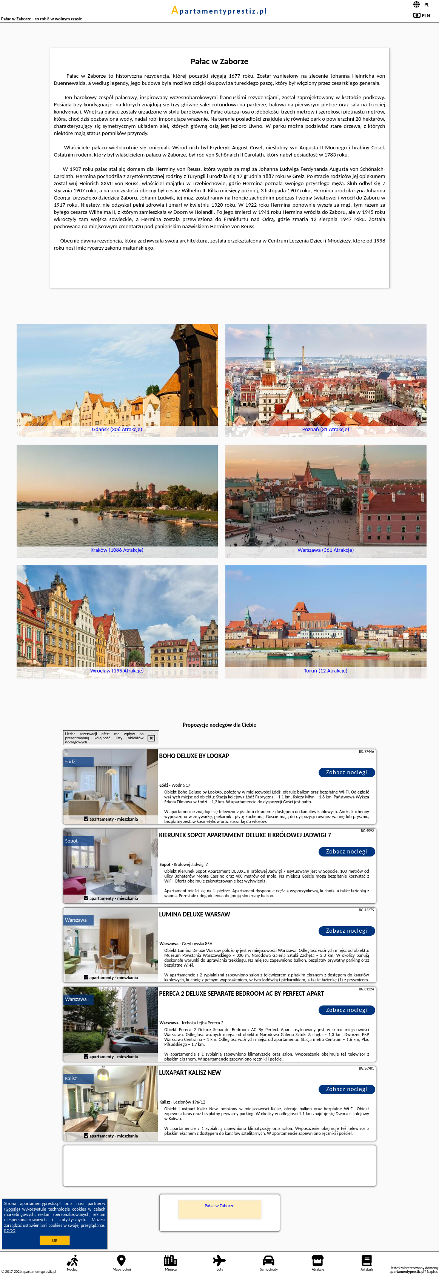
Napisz (432, 1271)
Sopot (71, 841)
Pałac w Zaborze (219, 1205)
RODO (9, 1230)
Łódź (70, 761)
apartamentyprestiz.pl (219, 10)
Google (12, 1209)
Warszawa (76, 920)
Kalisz (71, 1078)
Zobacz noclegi (346, 772)
